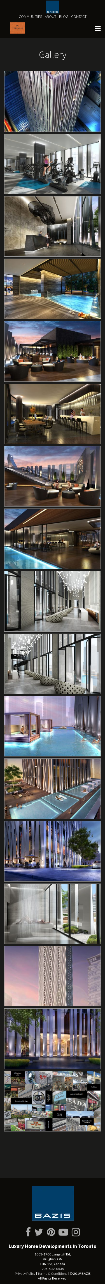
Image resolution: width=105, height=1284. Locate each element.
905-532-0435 (52, 1269)
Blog (63, 16)
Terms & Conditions (52, 1273)
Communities (30, 16)
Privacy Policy (25, 1273)
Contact (79, 16)
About (50, 16)
